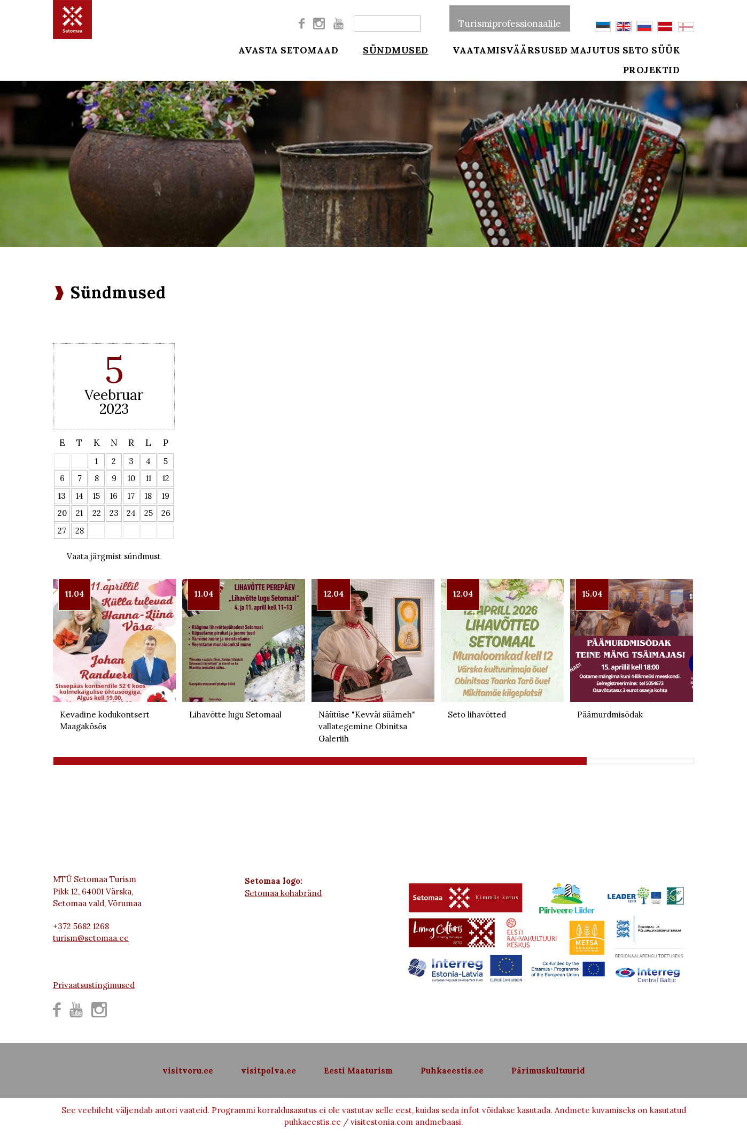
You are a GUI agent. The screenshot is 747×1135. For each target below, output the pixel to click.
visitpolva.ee (268, 1070)
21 (79, 513)
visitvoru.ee (187, 1070)
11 (148, 478)
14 (79, 496)
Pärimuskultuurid (548, 1070)
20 (62, 513)
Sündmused (388, 49)
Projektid (666, 76)
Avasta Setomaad (288, 49)
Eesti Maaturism (358, 1070)
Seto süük (666, 49)
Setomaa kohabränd (283, 893)
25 (148, 513)
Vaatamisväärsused (496, 49)
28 (79, 531)
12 (165, 478)
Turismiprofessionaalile (509, 18)
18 (148, 496)
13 (62, 496)
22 (96, 513)
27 (62, 531)
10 (131, 478)
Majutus (595, 49)
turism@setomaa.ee (91, 938)
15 (96, 496)
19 (165, 496)
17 (131, 496)
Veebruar (113, 395)
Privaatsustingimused (94, 985)
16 (114, 496)
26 (165, 513)
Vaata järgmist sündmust (114, 556)
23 (114, 513)
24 (131, 513)
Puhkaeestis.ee (452, 1070)
